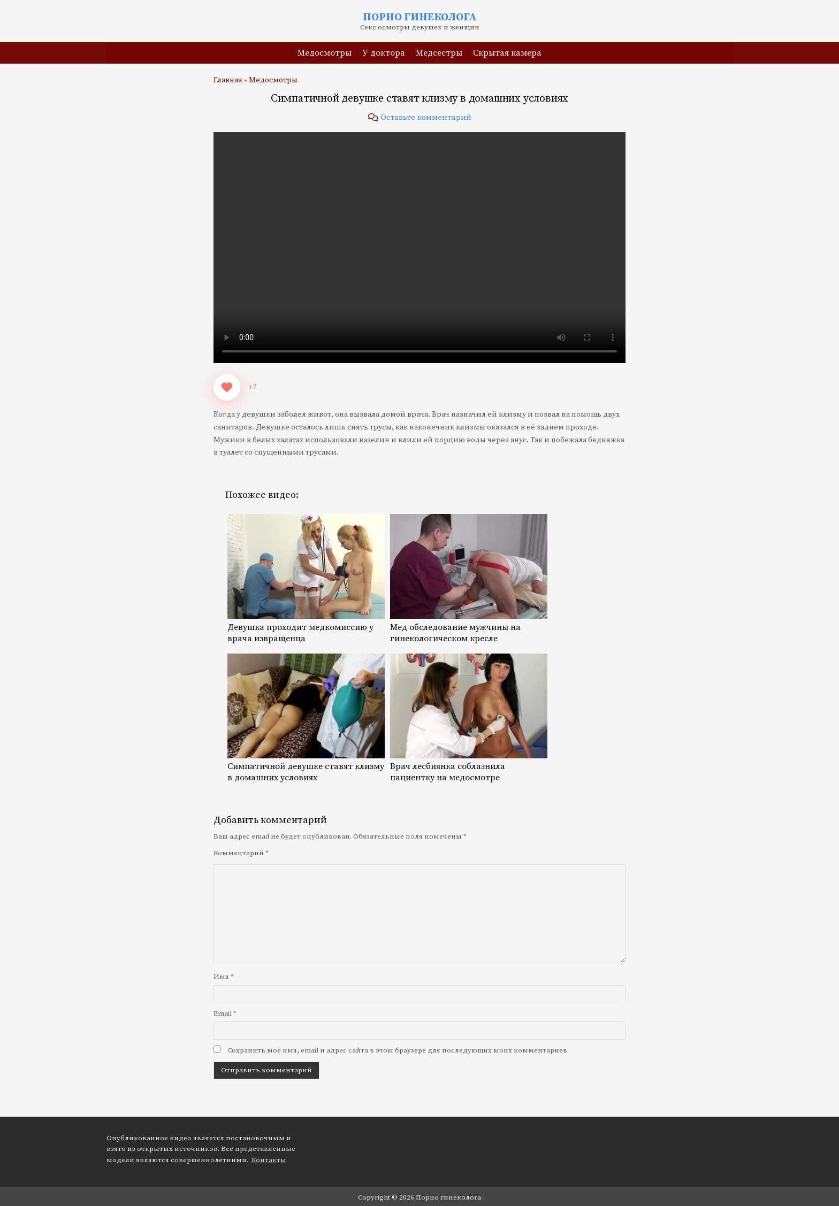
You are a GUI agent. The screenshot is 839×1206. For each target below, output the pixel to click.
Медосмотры (325, 53)
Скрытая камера (507, 53)
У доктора (383, 53)
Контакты (268, 1160)
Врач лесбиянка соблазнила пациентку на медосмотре (468, 766)
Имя (223, 976)
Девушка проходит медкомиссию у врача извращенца (306, 627)
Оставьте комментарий (425, 117)
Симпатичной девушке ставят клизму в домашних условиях (419, 98)
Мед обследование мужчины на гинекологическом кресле (468, 627)
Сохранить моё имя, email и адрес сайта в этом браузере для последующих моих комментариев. (398, 1050)
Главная (227, 80)
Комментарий (241, 853)
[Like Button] (226, 387)
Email (225, 1013)
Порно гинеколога (420, 17)
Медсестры (439, 53)
